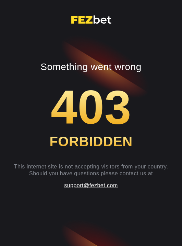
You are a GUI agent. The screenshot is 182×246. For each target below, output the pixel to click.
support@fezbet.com (91, 185)
